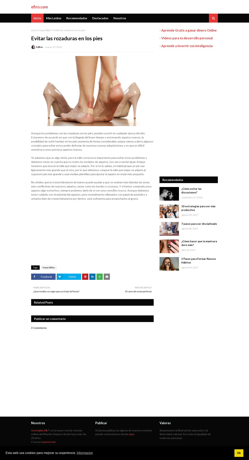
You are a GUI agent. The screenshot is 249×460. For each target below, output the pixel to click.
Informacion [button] (85, 453)
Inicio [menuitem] (37, 18)
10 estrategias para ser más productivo (198, 208)
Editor (39, 47)
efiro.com (39, 6)
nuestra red (48, 441)
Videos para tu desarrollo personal (187, 38)
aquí (131, 434)
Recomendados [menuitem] (76, 18)
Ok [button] (239, 453)
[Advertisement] (189, 112)
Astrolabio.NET (40, 430)
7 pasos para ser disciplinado (199, 223)
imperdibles (45, 30)
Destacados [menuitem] (100, 18)
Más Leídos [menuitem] (53, 18)
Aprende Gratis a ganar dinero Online (189, 30)
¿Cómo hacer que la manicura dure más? (199, 243)
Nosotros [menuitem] (119, 18)
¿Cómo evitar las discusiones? (191, 190)
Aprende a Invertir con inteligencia (187, 46)
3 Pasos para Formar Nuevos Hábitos (198, 260)
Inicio (34, 30)
